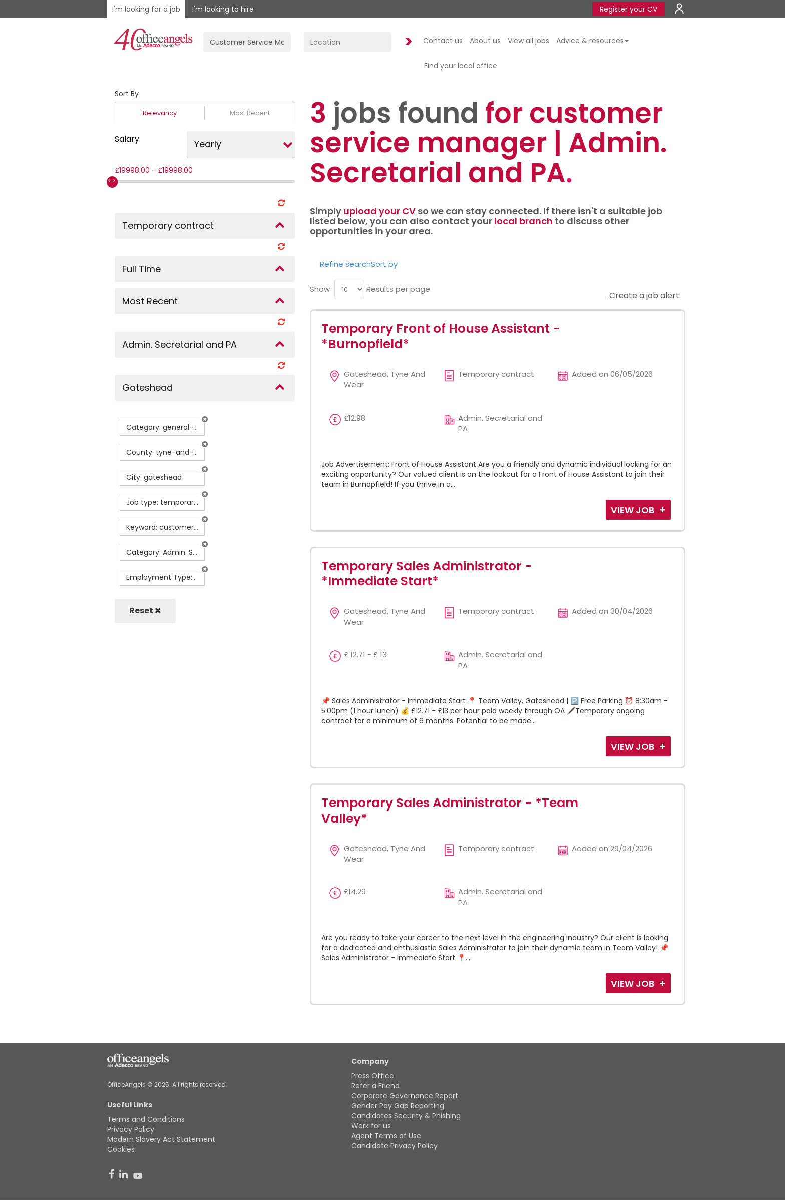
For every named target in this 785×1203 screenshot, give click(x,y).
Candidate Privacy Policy (394, 1146)
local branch (523, 221)
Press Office (372, 1076)
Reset (145, 610)
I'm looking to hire (223, 9)
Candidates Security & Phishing (406, 1116)
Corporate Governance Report (404, 1096)
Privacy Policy (130, 1129)
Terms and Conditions (146, 1119)
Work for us (371, 1126)
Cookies (121, 1149)
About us (485, 41)
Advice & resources (592, 41)
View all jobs (528, 41)
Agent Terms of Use (386, 1136)
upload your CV (379, 211)
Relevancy (160, 113)
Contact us (443, 41)
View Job (633, 510)
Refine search (345, 264)
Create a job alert (643, 295)
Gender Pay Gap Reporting (397, 1106)
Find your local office (460, 66)
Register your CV (628, 9)
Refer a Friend (375, 1086)
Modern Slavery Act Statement (161, 1139)
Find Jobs (407, 42)
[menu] (349, 289)
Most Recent (250, 113)
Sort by (384, 264)
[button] (205, 419)
